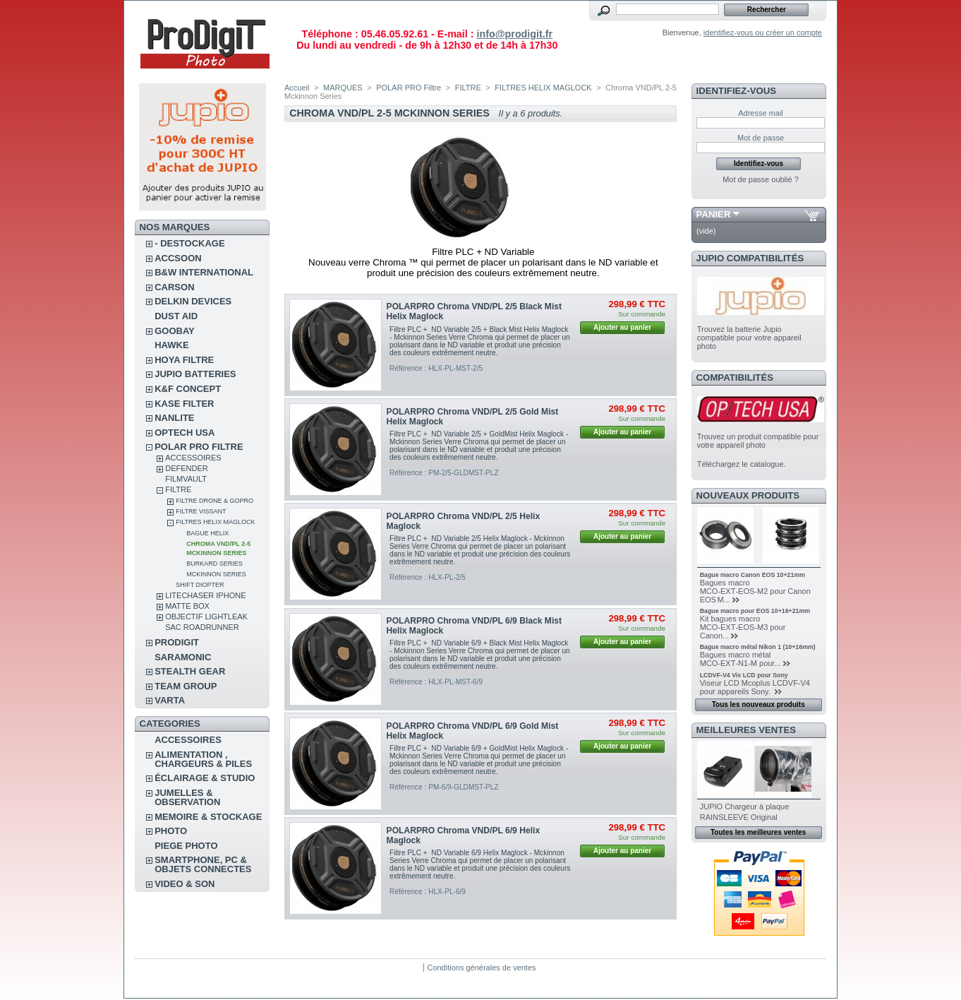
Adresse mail (760, 113)
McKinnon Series (216, 574)
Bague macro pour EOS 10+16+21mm (755, 610)
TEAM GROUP (186, 686)
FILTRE (178, 489)
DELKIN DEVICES (193, 301)
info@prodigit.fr (514, 34)
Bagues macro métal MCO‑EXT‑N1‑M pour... (740, 658)
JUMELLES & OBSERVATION (187, 797)
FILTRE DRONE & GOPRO (214, 500)
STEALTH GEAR (190, 671)
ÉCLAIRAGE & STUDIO (205, 778)
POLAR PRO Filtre (199, 446)
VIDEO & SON (184, 884)
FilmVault (186, 479)
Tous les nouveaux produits (758, 704)
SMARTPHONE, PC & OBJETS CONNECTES (203, 864)
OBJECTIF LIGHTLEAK (206, 616)
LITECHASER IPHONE (205, 595)
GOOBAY (175, 331)
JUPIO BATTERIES (195, 374)
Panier (713, 214)
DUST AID (176, 316)
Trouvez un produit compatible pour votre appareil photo (758, 440)
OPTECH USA (184, 432)
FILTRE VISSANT (201, 511)
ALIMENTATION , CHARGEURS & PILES (203, 759)
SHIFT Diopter (200, 584)
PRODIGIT (177, 642)
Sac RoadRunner (202, 627)
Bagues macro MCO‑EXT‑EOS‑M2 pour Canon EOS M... (755, 591)
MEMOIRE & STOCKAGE (208, 816)
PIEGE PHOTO (186, 845)
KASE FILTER (184, 403)
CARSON (174, 287)
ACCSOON (178, 258)
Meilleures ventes (746, 730)
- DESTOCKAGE (189, 243)
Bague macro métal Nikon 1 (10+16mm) (758, 646)
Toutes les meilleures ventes (758, 832)
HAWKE (171, 345)
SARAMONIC (183, 657)
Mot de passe (760, 137)
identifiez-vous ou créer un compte (762, 32)
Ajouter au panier (622, 327)
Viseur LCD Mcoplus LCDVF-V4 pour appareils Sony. (755, 687)
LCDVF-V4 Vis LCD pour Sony (744, 675)
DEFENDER (186, 468)
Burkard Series (214, 563)
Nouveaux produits (748, 495)
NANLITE (174, 417)
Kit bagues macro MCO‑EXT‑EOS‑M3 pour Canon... (743, 627)
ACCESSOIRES (193, 457)
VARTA (170, 700)
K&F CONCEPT (188, 388)
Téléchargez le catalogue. (741, 464)
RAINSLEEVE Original (739, 817)
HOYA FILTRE (184, 360)
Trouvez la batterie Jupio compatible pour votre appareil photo (749, 337)
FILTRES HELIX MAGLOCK (215, 521)
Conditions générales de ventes (481, 967)
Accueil (296, 87)
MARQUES (343, 87)
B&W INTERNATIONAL (204, 272)
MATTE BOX (187, 606)
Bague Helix (207, 533)
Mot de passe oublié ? (761, 179)
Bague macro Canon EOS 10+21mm (752, 574)
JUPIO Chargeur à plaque (745, 806)
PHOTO (171, 831)
